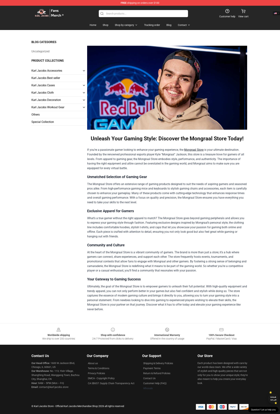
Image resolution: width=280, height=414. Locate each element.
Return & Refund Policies (156, 373)
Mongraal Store (194, 149)
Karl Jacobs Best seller (45, 78)
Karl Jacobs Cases (43, 85)
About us (93, 363)
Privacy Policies (96, 373)
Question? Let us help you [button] (263, 409)
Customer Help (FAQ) (155, 383)
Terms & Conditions (98, 368)
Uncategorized (40, 51)
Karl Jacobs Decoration (46, 100)
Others (35, 114)
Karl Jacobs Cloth (42, 92)
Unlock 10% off (273, 398)
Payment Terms (152, 368)
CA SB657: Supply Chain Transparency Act (111, 383)
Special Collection (42, 122)
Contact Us (149, 378)
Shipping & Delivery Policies (158, 363)
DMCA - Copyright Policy (101, 378)
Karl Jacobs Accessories (46, 70)
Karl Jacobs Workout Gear (47, 107)
